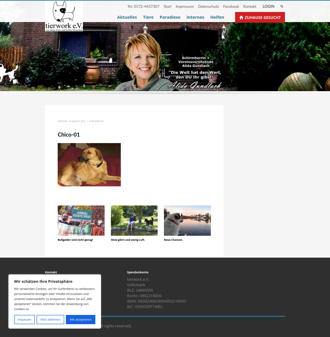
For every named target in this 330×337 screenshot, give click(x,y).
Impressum (185, 6)
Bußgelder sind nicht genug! (75, 240)
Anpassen (24, 319)
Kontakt (249, 6)
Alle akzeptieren (81, 319)
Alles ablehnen (50, 319)
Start (168, 6)
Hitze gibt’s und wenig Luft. (128, 240)
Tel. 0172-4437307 (143, 6)
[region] (54, 301)
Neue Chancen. (173, 240)
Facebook (231, 6)
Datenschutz (208, 6)
